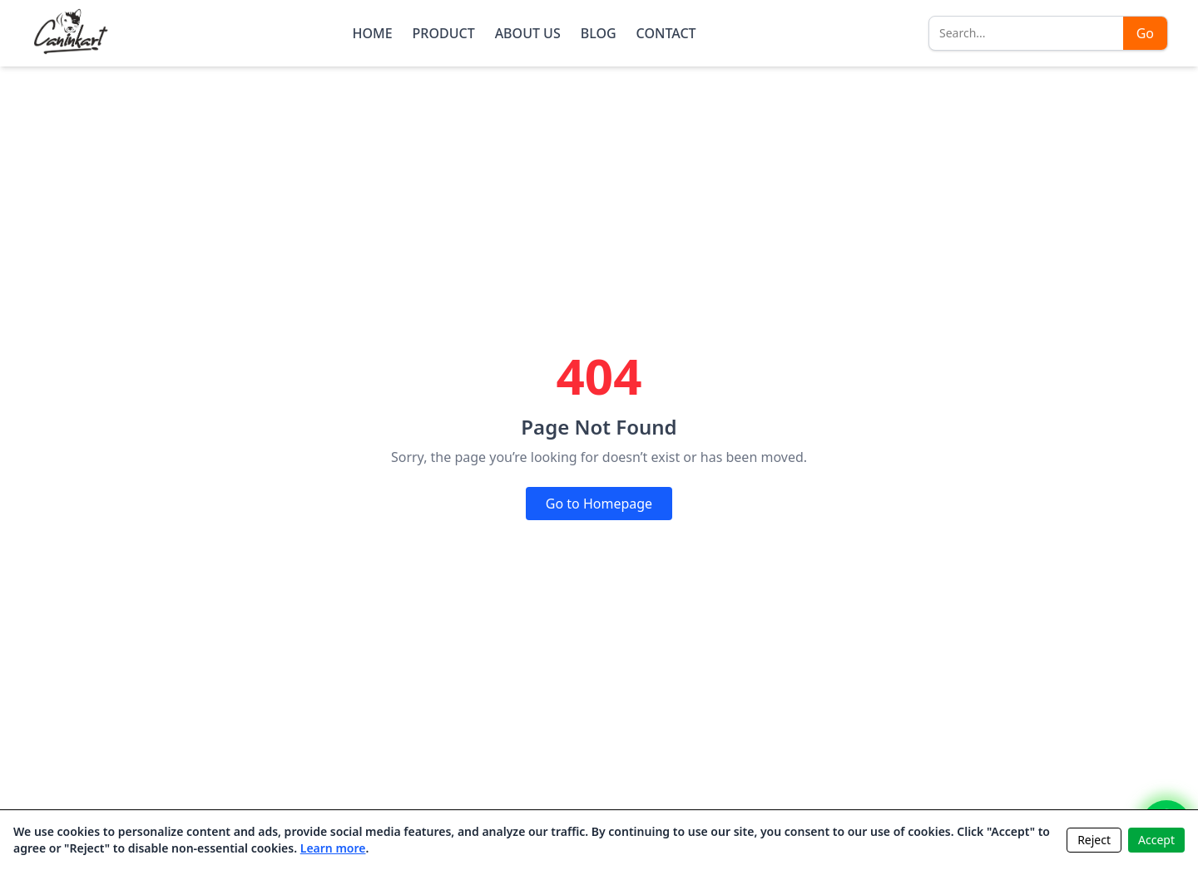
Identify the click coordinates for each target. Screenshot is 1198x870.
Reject (1094, 840)
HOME (372, 33)
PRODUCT (444, 33)
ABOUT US (528, 33)
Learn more (333, 848)
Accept (1156, 840)
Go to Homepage (599, 503)
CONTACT (666, 33)
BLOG (598, 33)
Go (1145, 33)
